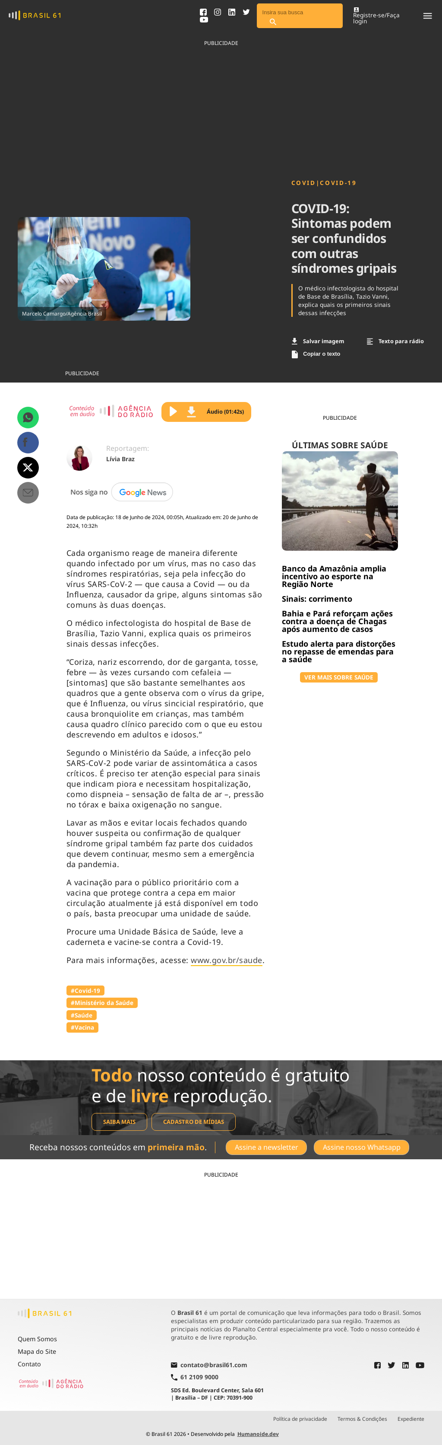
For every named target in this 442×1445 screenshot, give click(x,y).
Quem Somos (37, 1339)
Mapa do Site (37, 1351)
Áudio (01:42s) (215, 412)
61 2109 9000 (194, 1377)
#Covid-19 (85, 990)
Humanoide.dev (258, 1433)
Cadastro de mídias (193, 1122)
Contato (29, 1363)
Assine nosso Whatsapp (362, 1147)
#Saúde (81, 1015)
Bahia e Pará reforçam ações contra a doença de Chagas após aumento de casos (337, 621)
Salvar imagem (318, 341)
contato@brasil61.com (209, 1365)
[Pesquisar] (273, 22)
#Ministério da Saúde (102, 1002)
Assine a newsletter (266, 1147)
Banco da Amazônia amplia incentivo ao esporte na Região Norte (334, 576)
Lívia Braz (120, 459)
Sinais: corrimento (317, 599)
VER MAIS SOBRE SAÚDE (338, 677)
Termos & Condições (362, 1418)
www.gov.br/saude (226, 960)
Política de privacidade (300, 1418)
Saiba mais (119, 1122)
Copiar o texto (316, 354)
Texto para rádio (395, 341)
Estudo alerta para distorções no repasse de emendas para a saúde (338, 651)
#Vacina (82, 1027)
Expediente (411, 1418)
